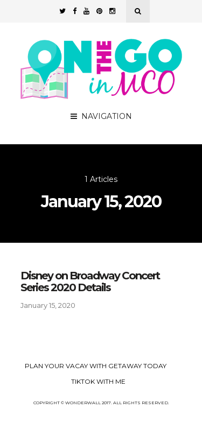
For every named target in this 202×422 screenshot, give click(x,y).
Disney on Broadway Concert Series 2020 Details (89, 281)
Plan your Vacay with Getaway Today (95, 366)
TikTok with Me (98, 381)
